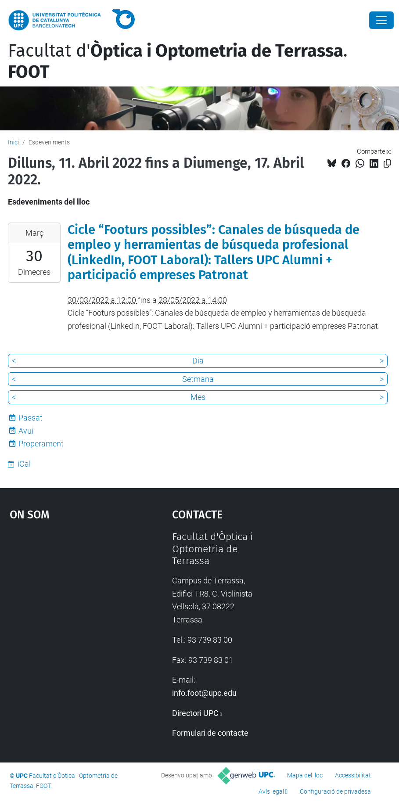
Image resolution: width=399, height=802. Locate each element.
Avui (25, 430)
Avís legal (271, 791)
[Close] (381, 20)
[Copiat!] (387, 163)
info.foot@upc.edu (204, 693)
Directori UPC (195, 713)
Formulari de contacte (210, 732)
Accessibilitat (353, 775)
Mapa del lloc (305, 775)
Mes (198, 397)
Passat (30, 417)
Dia (198, 360)
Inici (13, 142)
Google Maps (69, 596)
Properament (41, 443)
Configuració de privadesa (335, 791)
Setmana (198, 379)
